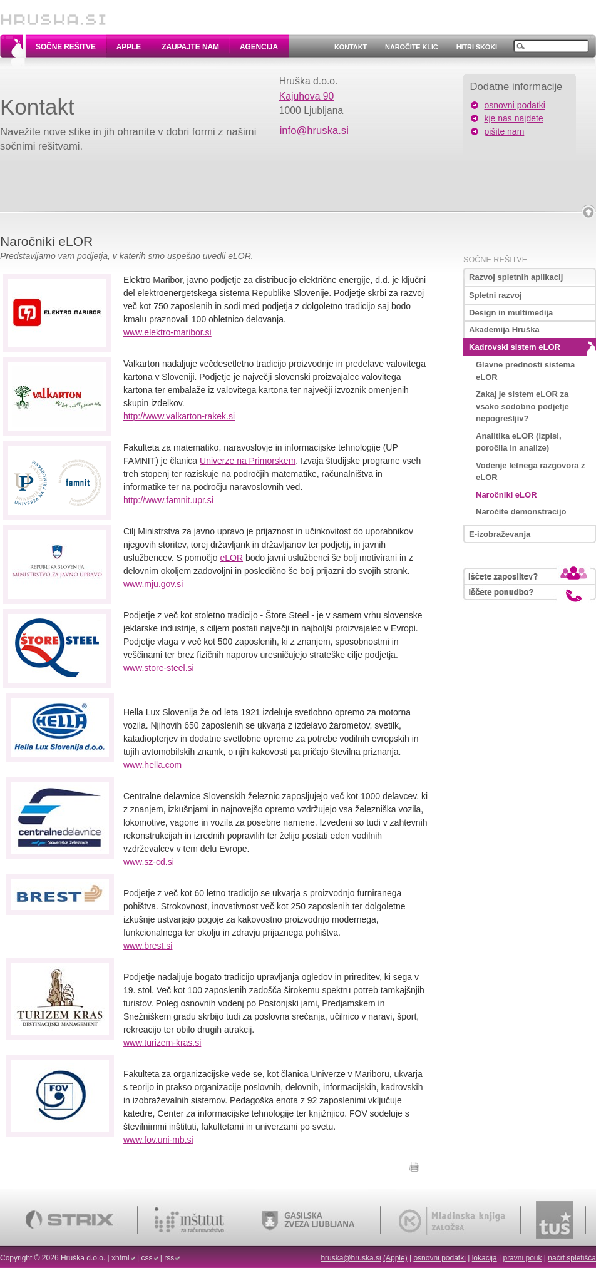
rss (169, 1258)
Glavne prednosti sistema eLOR (525, 371)
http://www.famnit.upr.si (168, 500)
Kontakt (350, 47)
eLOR (232, 558)
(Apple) (395, 1258)
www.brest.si (148, 946)
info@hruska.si (314, 130)
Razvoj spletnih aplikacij (516, 277)
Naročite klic (411, 47)
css (147, 1258)
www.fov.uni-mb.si (158, 1140)
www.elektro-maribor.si (167, 332)
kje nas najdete (514, 118)
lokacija (484, 1258)
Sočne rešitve (66, 47)
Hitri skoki (476, 47)
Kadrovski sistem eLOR (514, 347)
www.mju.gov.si (153, 584)
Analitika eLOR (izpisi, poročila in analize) (519, 442)
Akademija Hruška (504, 329)
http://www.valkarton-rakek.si (179, 416)
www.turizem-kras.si (162, 1043)
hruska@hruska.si (351, 1258)
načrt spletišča (572, 1258)
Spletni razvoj (495, 295)
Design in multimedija (511, 312)
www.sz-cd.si (148, 862)
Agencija (259, 47)
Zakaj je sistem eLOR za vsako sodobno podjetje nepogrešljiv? (522, 406)
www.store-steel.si (158, 668)
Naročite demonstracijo (521, 511)
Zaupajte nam (190, 47)
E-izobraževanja (499, 534)
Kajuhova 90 (306, 96)
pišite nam (505, 131)
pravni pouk (522, 1258)
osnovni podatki (515, 105)
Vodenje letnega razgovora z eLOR (530, 472)
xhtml (120, 1258)
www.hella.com (152, 765)
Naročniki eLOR (506, 494)
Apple (128, 47)
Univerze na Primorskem (247, 461)
